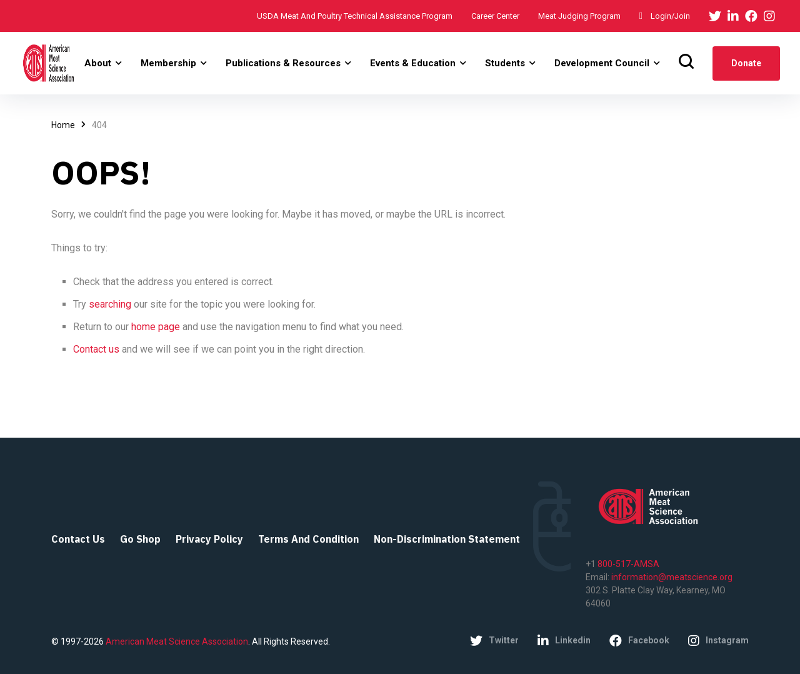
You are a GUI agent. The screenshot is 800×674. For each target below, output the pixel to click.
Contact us (97, 349)
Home (63, 125)
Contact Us (78, 539)
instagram (718, 641)
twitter (494, 641)
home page (156, 327)
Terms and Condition (308, 539)
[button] (104, 63)
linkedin (564, 641)
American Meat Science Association (176, 641)
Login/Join (664, 16)
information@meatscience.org (671, 577)
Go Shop (140, 539)
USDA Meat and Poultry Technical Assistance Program (354, 16)
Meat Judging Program (579, 16)
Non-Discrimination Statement (447, 539)
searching (111, 304)
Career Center (495, 16)
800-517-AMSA (627, 564)
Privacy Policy (209, 539)
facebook (639, 641)
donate (747, 63)
